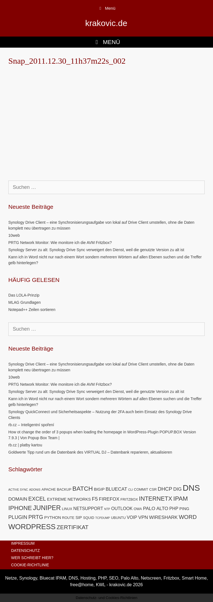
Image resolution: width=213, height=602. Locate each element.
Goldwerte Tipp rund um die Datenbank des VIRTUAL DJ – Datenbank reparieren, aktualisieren (90, 452)
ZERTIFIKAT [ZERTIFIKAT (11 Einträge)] (72, 527)
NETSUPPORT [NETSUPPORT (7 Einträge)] (88, 508)
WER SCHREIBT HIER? (32, 557)
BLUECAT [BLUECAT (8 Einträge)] (116, 489)
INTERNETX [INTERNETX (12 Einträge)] (155, 498)
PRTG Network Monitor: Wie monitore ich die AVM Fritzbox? (60, 242)
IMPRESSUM (23, 543)
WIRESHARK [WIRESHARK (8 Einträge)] (163, 517)
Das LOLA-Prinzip (23, 295)
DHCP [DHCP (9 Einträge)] (165, 489)
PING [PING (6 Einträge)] (184, 508)
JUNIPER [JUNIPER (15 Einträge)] (47, 507)
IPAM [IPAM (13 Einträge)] (180, 498)
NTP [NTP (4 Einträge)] (107, 509)
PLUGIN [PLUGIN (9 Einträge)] (17, 517)
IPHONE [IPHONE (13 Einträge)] (20, 508)
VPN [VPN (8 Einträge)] (143, 517)
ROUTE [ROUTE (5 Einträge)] (68, 518)
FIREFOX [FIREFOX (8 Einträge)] (109, 499)
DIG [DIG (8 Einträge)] (177, 489)
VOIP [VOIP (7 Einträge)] (132, 517)
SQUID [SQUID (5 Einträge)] (88, 518)
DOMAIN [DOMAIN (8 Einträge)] (17, 499)
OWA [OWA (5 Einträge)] (138, 509)
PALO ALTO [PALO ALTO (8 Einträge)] (155, 508)
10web (14, 235)
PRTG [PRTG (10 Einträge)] (35, 517)
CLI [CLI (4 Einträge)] (130, 489)
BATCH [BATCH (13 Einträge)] (82, 488)
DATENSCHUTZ (25, 550)
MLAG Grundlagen (24, 302)
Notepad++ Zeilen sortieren (31, 309)
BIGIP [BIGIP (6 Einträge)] (99, 489)
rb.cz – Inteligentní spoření (31, 425)
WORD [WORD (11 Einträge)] (188, 517)
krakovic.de (106, 23)
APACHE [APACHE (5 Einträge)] (49, 489)
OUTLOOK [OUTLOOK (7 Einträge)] (122, 508)
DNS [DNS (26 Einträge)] (191, 487)
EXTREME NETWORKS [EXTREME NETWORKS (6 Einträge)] (69, 499)
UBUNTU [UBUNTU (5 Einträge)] (118, 518)
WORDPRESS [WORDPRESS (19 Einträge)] (31, 527)
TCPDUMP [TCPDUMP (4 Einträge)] (102, 517)
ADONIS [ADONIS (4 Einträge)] (34, 489)
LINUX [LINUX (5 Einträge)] (67, 509)
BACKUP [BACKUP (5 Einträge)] (64, 489)
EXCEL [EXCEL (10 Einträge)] (37, 499)
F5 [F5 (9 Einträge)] (95, 499)
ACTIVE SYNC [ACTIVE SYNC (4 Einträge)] (18, 489)
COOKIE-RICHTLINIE (30, 565)
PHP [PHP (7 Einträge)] (173, 508)
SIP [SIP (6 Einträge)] (78, 517)
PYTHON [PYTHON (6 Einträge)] (52, 517)
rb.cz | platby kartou (25, 445)
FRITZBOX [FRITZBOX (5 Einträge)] (129, 499)
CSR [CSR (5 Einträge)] (153, 489)
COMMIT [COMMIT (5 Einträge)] (141, 489)
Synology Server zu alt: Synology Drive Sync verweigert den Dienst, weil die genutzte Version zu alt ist (96, 250)
